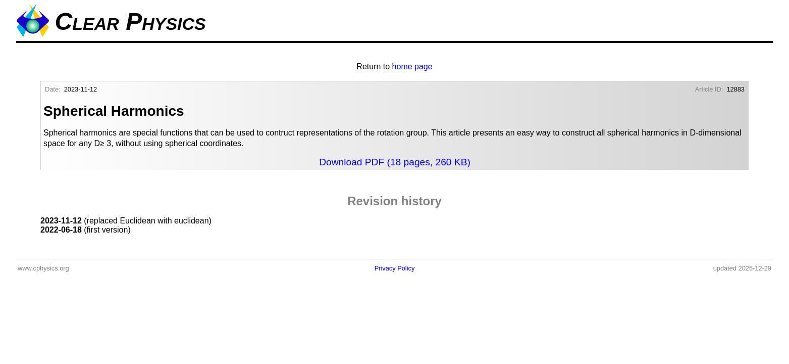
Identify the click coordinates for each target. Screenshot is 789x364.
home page (412, 66)
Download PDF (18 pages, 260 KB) (394, 162)
